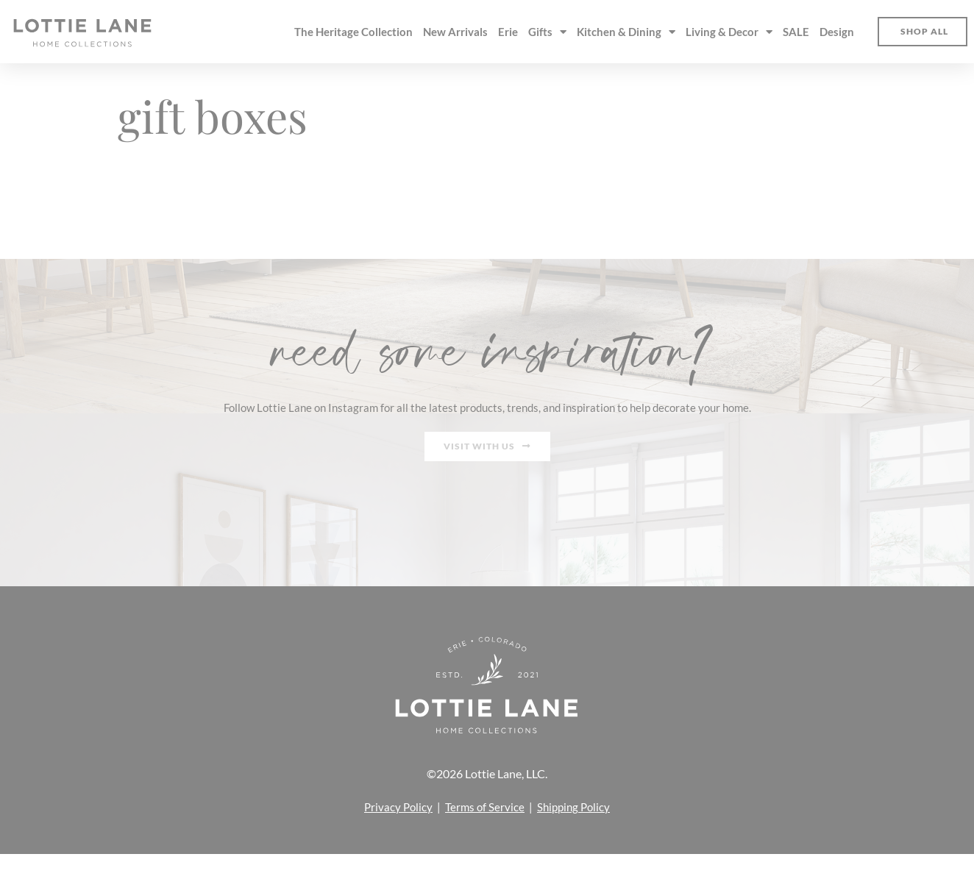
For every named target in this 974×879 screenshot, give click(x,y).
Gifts (547, 32)
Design (837, 31)
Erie (508, 31)
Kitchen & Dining (626, 32)
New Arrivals (455, 31)
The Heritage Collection (353, 31)
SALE (796, 31)
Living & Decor (729, 32)
